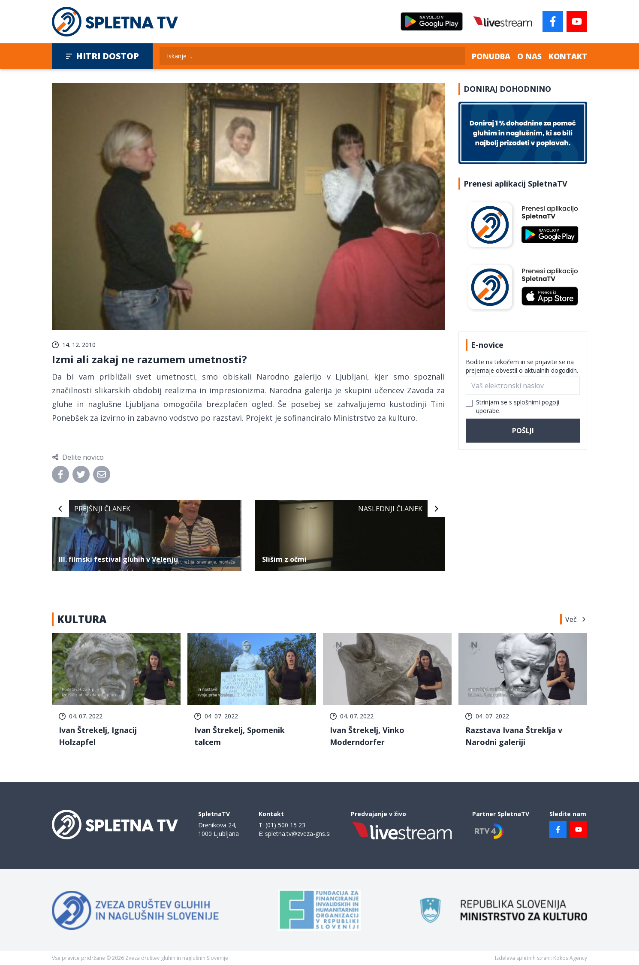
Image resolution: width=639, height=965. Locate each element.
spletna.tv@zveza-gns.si (298, 833)
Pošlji (523, 430)
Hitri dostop (102, 56)
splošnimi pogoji (536, 402)
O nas (529, 56)
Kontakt (568, 56)
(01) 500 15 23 (285, 825)
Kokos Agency (570, 958)
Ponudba (491, 56)
